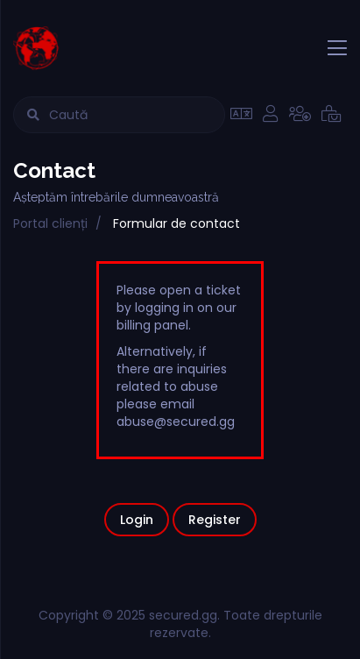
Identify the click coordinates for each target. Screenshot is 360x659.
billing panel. (153, 325)
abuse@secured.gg (175, 421)
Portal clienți (50, 223)
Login (136, 519)
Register (214, 519)
